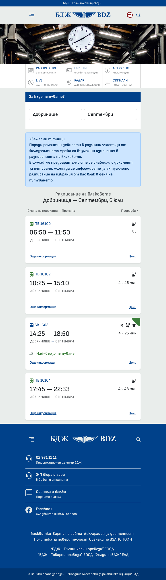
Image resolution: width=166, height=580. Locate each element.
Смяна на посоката (42, 211)
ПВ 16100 (43, 223)
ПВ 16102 (43, 274)
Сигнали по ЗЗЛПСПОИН (110, 539)
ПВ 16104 (43, 380)
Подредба (128, 211)
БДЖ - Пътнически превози (82, 3)
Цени (132, 256)
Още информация (43, 256)
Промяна (68, 211)
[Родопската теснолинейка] (130, 15)
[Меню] (31, 15)
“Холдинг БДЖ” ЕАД (112, 554)
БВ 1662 (41, 325)
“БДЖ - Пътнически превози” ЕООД (82, 549)
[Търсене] (138, 15)
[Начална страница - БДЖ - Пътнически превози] (83, 439)
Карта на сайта (67, 533)
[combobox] (55, 114)
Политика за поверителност (60, 539)
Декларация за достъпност (109, 533)
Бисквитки (41, 533)
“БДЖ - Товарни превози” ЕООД (65, 554)
